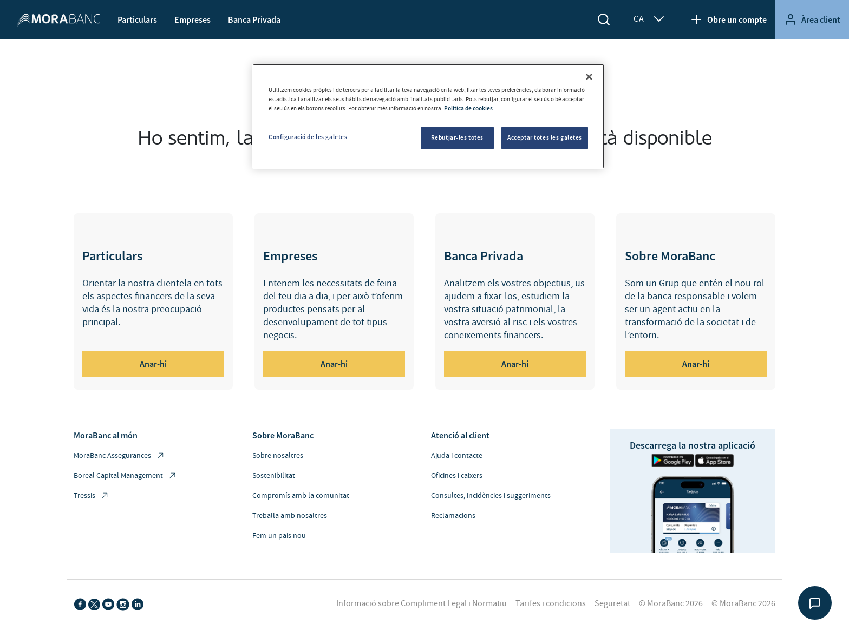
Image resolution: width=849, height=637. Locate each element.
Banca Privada (254, 19)
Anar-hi (153, 363)
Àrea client (812, 19)
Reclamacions (453, 516)
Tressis (91, 496)
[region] (428, 116)
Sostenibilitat (273, 476)
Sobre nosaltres (277, 456)
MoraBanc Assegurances (119, 456)
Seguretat (612, 603)
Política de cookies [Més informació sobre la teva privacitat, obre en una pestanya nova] (468, 108)
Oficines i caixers (456, 476)
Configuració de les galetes (308, 137)
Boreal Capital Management (125, 476)
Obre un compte (728, 19)
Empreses (192, 19)
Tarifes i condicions (550, 603)
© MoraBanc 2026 (671, 603)
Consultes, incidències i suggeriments (491, 496)
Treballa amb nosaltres (289, 516)
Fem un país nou (279, 536)
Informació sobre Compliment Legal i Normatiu (421, 603)
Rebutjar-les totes (457, 137)
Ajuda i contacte (456, 456)
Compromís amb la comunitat (300, 496)
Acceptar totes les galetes (544, 137)
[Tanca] (589, 77)
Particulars (137, 19)
